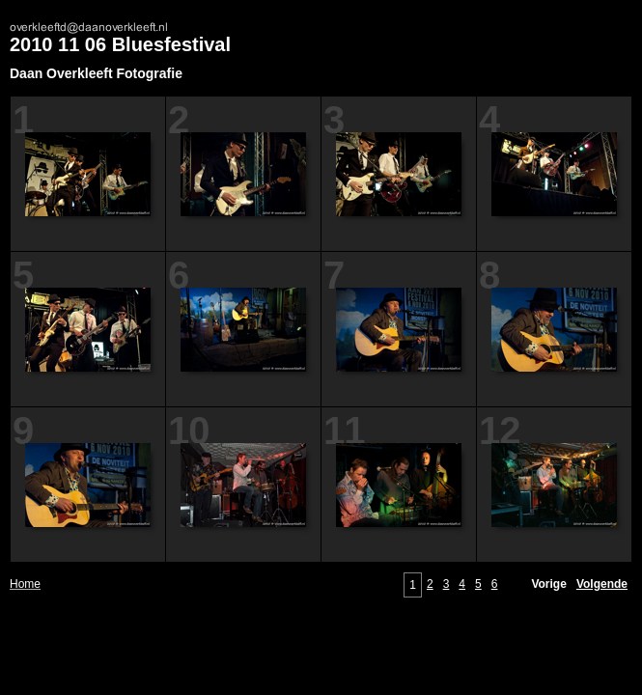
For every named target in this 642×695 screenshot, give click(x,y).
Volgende (602, 584)
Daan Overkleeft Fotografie (96, 73)
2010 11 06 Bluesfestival (120, 44)
